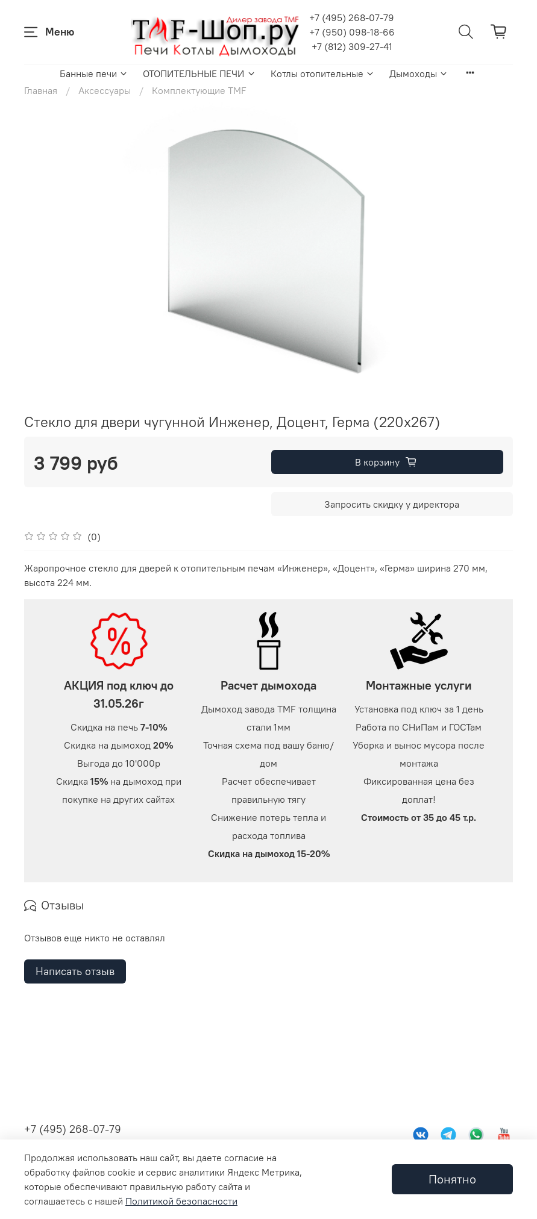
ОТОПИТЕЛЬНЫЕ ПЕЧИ (199, 73)
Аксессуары (104, 90)
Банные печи (94, 73)
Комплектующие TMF (199, 90)
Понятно (452, 1178)
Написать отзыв (75, 1098)
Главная (40, 90)
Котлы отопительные (323, 73)
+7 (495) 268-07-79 (351, 17)
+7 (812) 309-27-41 (352, 46)
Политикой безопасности (181, 1201)
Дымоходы (418, 73)
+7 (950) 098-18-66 (352, 32)
